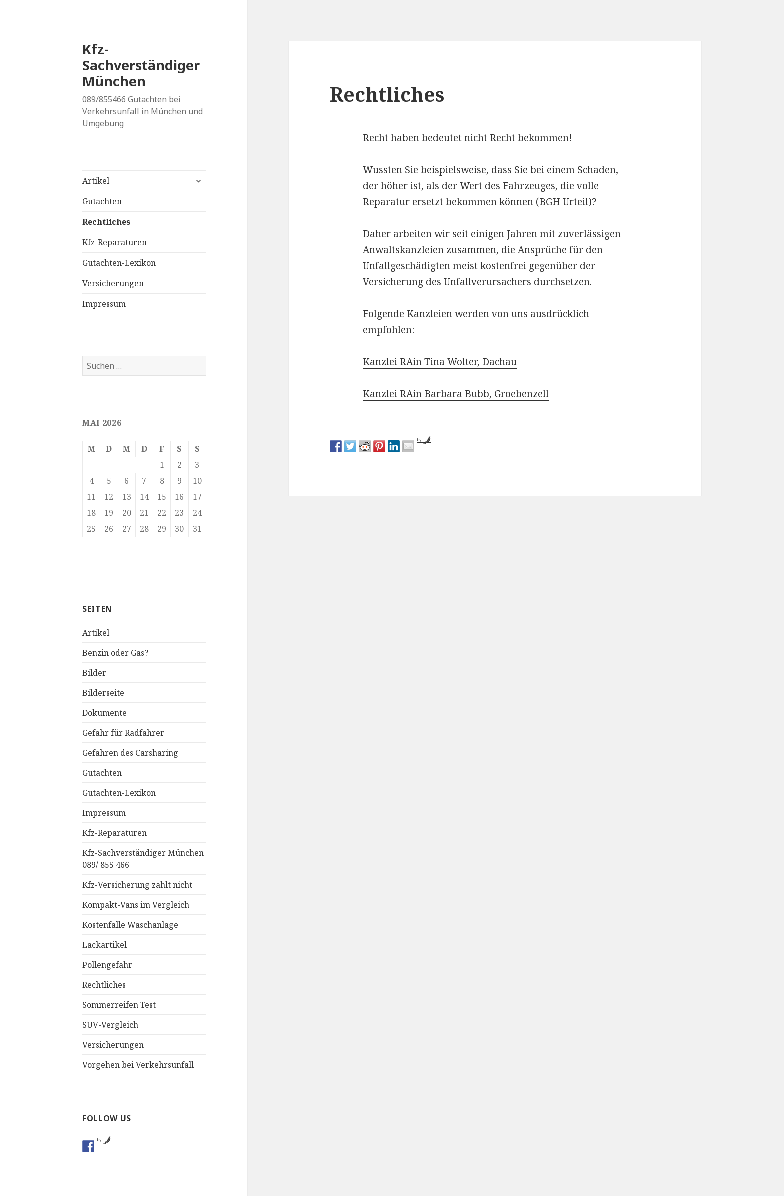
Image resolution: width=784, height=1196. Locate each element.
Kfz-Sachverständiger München (141, 65)
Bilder (94, 673)
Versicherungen (113, 283)
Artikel (96, 181)
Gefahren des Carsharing (130, 753)
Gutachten (102, 201)
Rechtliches (106, 222)
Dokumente (104, 713)
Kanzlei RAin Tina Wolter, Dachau (440, 362)
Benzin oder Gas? (115, 653)
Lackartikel (104, 945)
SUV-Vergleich (110, 1025)
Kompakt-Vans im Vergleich (136, 905)
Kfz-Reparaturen (114, 242)
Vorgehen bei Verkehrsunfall (138, 1065)
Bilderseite (103, 693)
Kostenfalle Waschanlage (130, 925)
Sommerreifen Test (119, 1005)
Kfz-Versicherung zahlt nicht (137, 885)
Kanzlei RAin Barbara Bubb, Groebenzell (456, 394)
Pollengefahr (107, 965)
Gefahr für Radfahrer (123, 733)
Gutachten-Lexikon (119, 263)
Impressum (104, 304)
